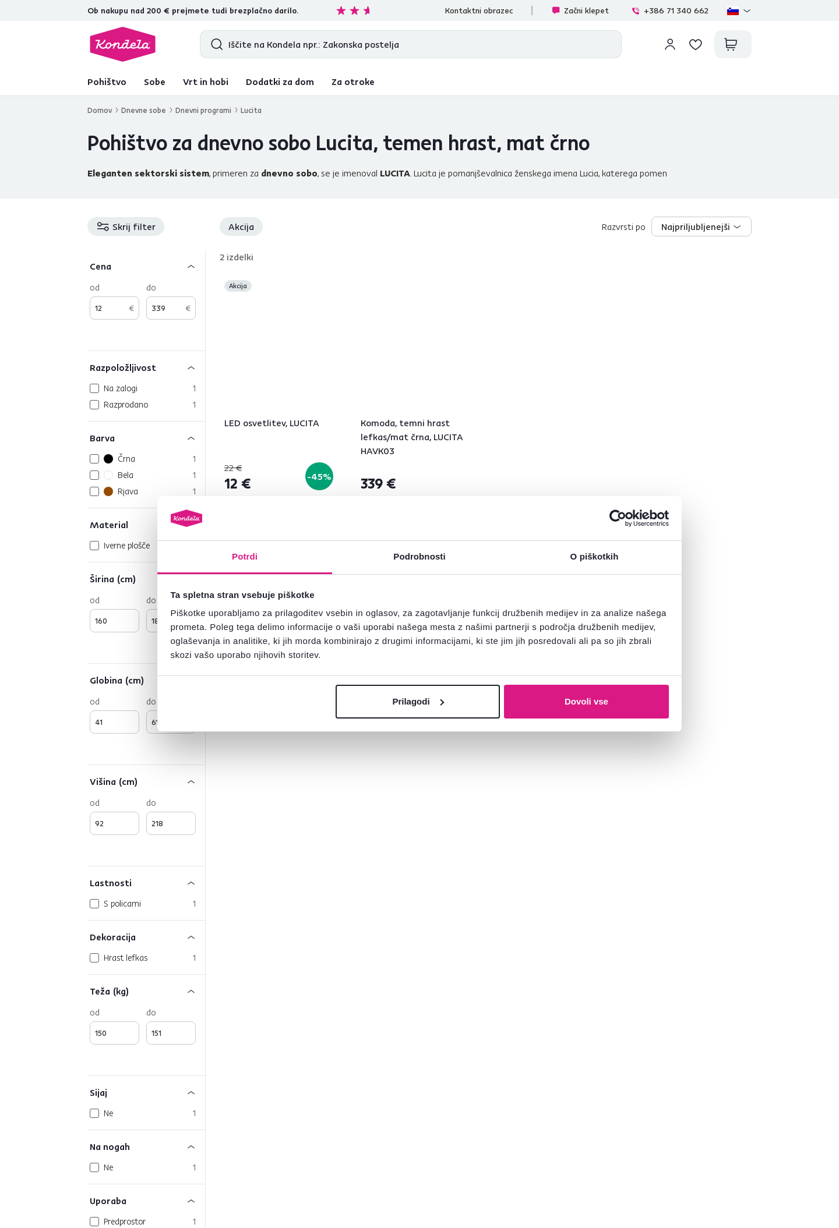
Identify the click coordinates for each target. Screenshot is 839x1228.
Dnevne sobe (143, 110)
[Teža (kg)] (146, 991)
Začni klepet (580, 10)
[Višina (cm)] (146, 781)
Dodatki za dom (280, 81)
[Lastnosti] (146, 882)
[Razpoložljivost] (146, 367)
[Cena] (146, 266)
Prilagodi (417, 701)
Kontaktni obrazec (479, 10)
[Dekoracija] (146, 937)
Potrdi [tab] (245, 556)
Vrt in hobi (205, 81)
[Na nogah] (146, 1146)
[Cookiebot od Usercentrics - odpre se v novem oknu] (618, 518)
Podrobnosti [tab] (419, 556)
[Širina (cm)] (146, 578)
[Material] (146, 524)
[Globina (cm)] (146, 680)
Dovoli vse (586, 701)
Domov (99, 110)
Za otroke (353, 81)
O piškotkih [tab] (594, 556)
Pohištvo (106, 81)
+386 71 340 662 (669, 10)
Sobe (154, 81)
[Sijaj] (146, 1092)
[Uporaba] (146, 1200)
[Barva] (146, 438)
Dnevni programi (203, 110)
